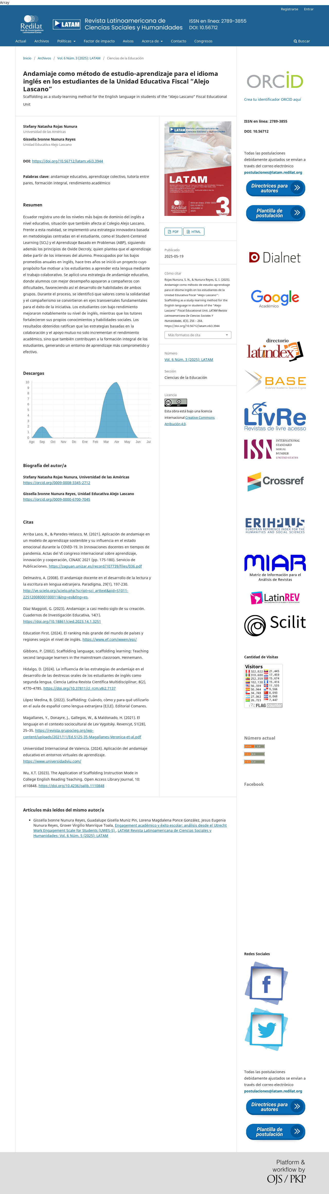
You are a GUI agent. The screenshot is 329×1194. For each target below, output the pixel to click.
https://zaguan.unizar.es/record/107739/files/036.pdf (95, 566)
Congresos (203, 41)
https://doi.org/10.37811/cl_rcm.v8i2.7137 (79, 688)
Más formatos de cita (184, 335)
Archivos (41, 41)
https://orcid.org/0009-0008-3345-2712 (56, 482)
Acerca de (151, 41)
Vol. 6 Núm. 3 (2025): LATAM (78, 58)
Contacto (178, 41)
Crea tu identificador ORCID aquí (272, 99)
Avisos (128, 41)
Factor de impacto (99, 41)
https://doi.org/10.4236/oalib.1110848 (71, 785)
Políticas (64, 41)
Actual (20, 41)
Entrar (309, 9)
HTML (196, 231)
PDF (175, 231)
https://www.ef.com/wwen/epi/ (110, 639)
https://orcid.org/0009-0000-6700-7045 (56, 499)
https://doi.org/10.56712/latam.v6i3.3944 (67, 161)
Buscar (302, 41)
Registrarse (289, 9)
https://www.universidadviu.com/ (52, 761)
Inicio (27, 58)
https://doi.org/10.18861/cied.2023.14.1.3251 (62, 621)
